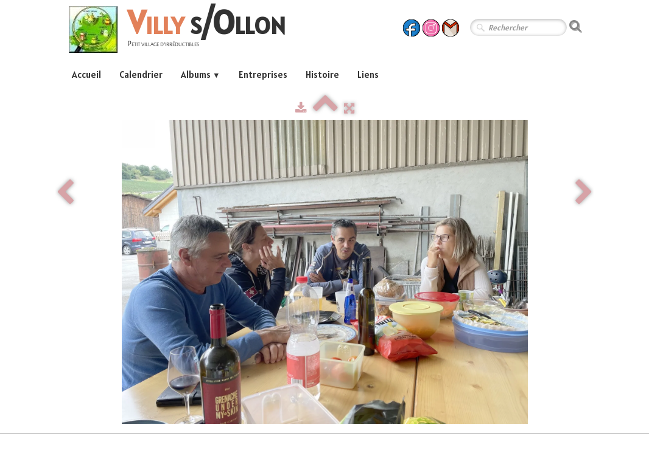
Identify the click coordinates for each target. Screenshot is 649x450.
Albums (200, 74)
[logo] (182, 31)
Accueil (86, 74)
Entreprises (263, 74)
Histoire (322, 74)
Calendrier (141, 74)
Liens (368, 74)
